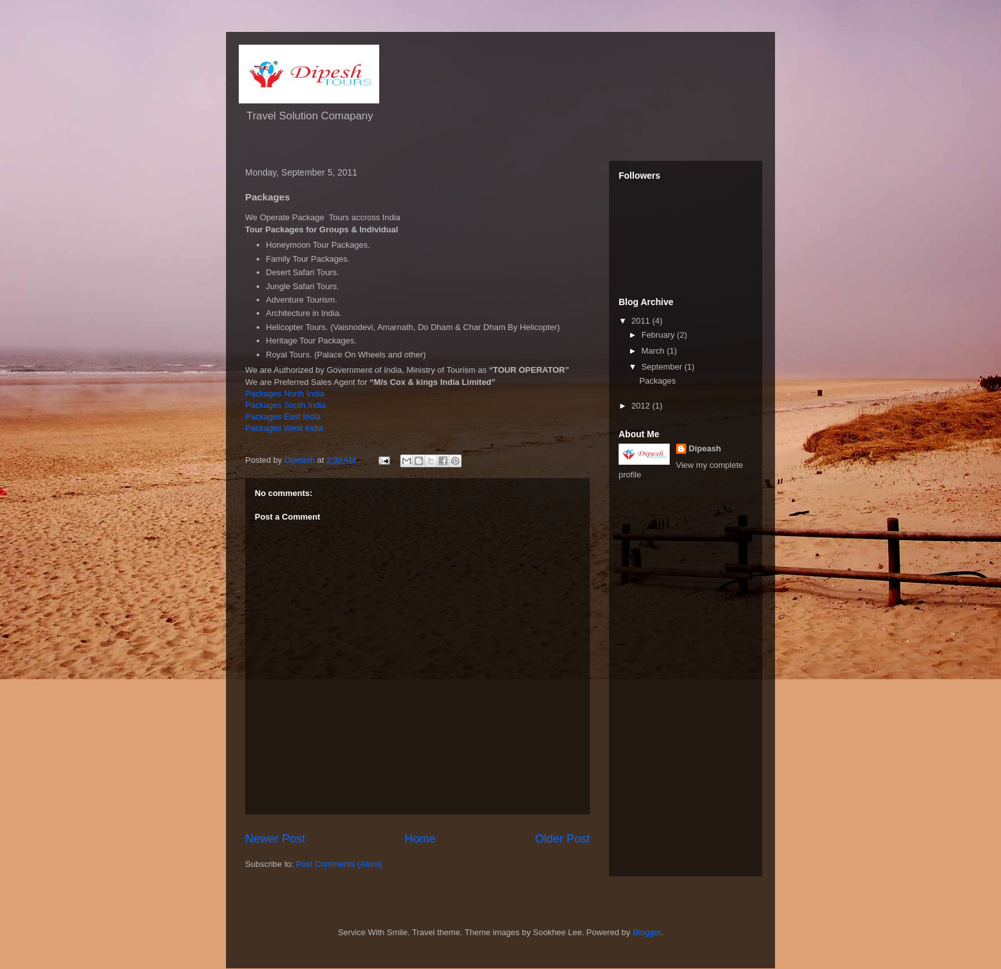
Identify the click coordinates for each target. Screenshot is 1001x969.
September (663, 367)
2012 (641, 405)
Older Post (562, 838)
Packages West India (284, 428)
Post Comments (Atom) (339, 864)
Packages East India (283, 416)
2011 (641, 321)
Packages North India (284, 393)
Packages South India (285, 405)
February (659, 335)
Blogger (647, 932)
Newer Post (275, 838)
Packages (657, 381)
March (654, 351)
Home (420, 838)
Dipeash (705, 448)
